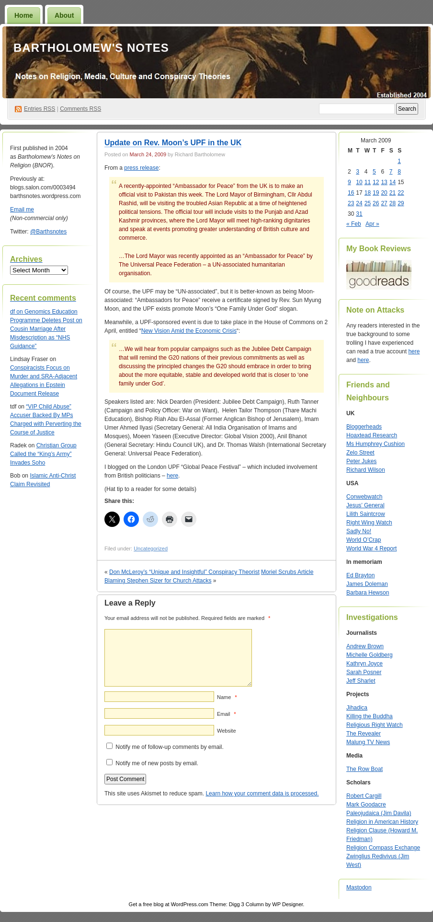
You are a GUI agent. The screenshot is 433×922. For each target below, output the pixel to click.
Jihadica (356, 707)
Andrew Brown (365, 646)
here (172, 475)
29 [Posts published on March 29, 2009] (401, 203)
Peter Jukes (361, 461)
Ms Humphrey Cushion (375, 444)
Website (226, 731)
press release (141, 167)
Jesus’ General (365, 505)
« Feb (353, 224)
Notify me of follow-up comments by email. (169, 747)
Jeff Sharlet (360, 680)
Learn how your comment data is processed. (262, 793)
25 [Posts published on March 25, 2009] (368, 203)
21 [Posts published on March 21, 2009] (392, 192)
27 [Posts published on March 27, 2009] (384, 203)
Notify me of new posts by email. (156, 763)
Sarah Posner (363, 672)
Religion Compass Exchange (383, 847)
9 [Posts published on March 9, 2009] (349, 182)
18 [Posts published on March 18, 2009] (368, 192)
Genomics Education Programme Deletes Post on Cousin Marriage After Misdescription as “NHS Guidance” (46, 329)
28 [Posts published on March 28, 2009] (392, 203)
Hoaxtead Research (371, 435)
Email (226, 714)
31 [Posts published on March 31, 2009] (359, 213)
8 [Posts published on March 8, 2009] (399, 171)
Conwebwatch (364, 496)
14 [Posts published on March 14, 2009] (392, 182)
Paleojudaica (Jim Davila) (378, 813)
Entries (39, 108)
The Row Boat (364, 769)
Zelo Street (360, 452)
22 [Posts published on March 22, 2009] (401, 192)
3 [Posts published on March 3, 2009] (357, 171)
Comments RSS (80, 108)
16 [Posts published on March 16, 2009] (351, 192)
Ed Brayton (360, 575)
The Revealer (363, 733)
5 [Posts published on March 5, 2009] (374, 171)
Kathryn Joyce (364, 663)
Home (23, 15)
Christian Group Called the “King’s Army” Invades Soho (43, 454)
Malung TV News (368, 742)
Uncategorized (151, 548)
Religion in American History (382, 821)
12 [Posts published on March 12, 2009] (376, 182)
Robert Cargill (363, 796)
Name (227, 697)
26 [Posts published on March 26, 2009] (376, 203)
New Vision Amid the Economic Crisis (189, 330)
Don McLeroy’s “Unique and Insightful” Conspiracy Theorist (184, 572)
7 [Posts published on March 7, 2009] (391, 171)
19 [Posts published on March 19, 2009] (376, 192)
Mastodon (359, 887)
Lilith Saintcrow (365, 514)
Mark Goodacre (366, 804)
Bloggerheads (364, 426)
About (64, 15)
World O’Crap (363, 540)
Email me (22, 209)
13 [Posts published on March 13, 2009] (384, 182)
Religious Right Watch (374, 725)
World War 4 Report (371, 548)
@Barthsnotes (48, 231)
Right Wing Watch (369, 522)
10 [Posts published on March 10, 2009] (359, 182)
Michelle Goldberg (369, 655)
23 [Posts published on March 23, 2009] (351, 203)
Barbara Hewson (367, 592)
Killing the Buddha (369, 716)
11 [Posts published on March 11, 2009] (368, 182)
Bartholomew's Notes (91, 47)
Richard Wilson (365, 470)
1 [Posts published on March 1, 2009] (399, 161)
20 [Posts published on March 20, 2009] (384, 192)
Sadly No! (358, 531)
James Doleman (367, 584)
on (17, 311)
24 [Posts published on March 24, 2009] (359, 203)
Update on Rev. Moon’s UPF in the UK (172, 143)
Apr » (372, 224)
